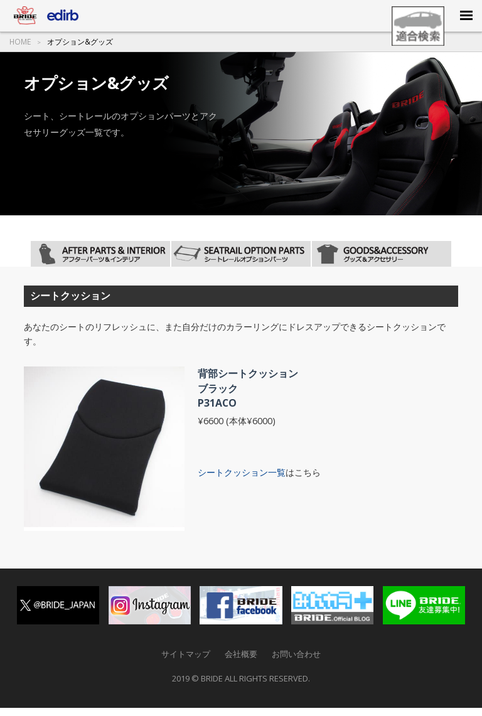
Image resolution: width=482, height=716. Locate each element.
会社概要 (241, 654)
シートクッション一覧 (242, 472)
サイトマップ (185, 654)
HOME (20, 42)
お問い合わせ (296, 654)
